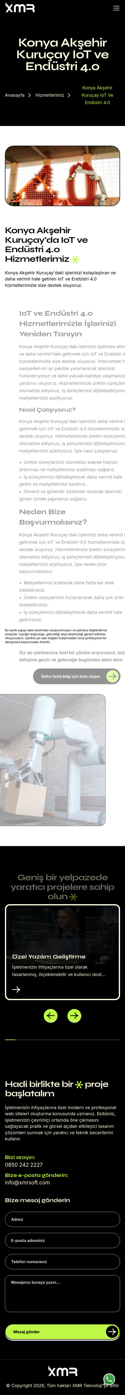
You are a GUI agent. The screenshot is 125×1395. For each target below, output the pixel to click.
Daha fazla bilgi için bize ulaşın (80, 676)
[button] (51, 1016)
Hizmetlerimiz (49, 95)
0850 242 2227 (24, 1165)
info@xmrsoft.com (27, 1182)
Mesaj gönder (65, 1332)
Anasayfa (14, 95)
